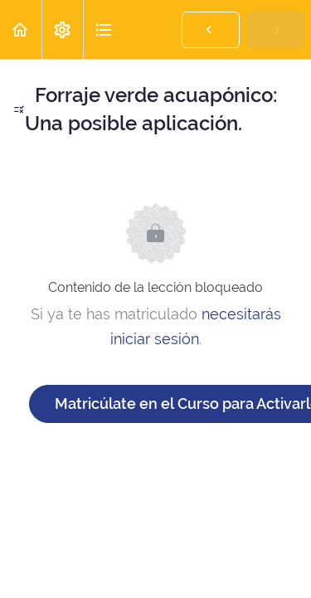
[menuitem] (62, 29)
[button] (20, 29)
